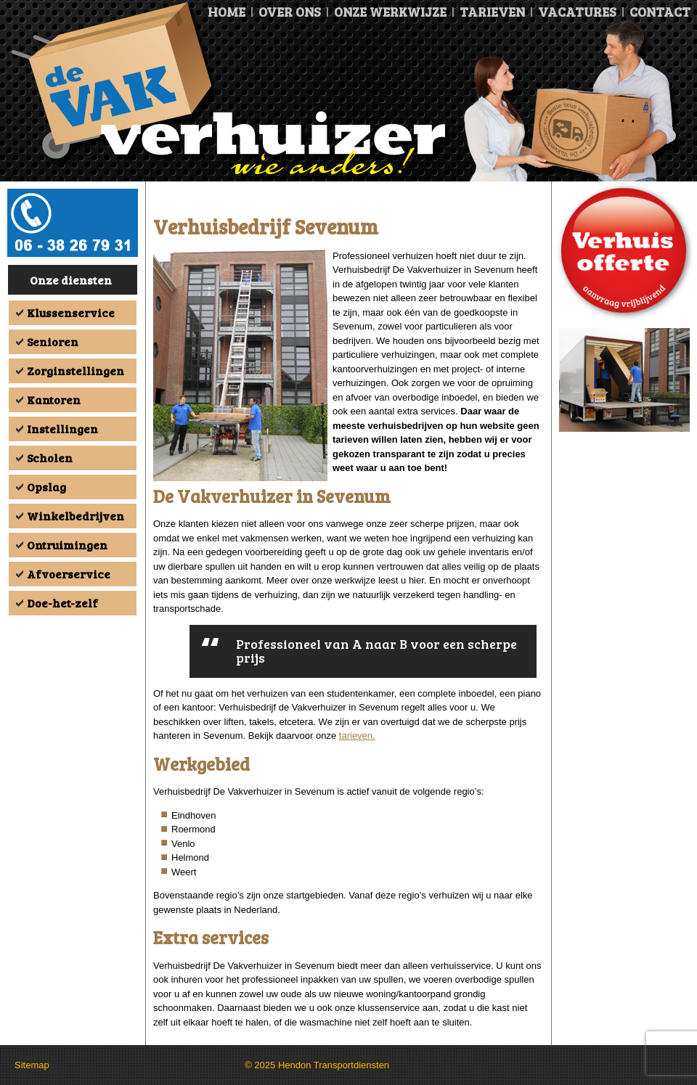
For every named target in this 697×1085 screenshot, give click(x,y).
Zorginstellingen (75, 370)
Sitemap (32, 1065)
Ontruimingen (67, 544)
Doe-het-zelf (62, 602)
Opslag (46, 486)
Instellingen (62, 428)
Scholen (50, 457)
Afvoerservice (68, 573)
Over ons (289, 11)
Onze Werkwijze (390, 11)
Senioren (52, 341)
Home (226, 11)
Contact (659, 11)
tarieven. (357, 735)
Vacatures (577, 11)
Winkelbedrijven (75, 515)
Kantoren (54, 399)
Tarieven (492, 11)
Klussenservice (71, 312)
